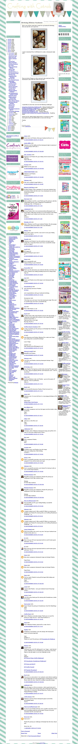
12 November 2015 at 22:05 (34, 583)
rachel (25, 586)
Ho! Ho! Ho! (12, 78)
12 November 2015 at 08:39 (34, 151)
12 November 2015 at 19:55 (33, 471)
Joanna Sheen (12, 295)
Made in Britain (13, 58)
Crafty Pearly (27, 614)
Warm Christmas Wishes (13, 67)
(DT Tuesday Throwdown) (30, 670)
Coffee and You (66, 363)
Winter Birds (65, 342)
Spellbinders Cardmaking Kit (13, 356)
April (10, 120)
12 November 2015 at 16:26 (33, 355)
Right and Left (12, 57)
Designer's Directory (14, 270)
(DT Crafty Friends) (29, 667)
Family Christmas (13, 283)
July (10, 116)
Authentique (12, 239)
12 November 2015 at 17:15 (33, 404)
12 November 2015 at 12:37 (33, 274)
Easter (10, 278)
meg (25, 278)
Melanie (26, 645)
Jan (25, 306)
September (12, 114)
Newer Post (24, 733)
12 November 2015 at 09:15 (33, 161)
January (11, 124)
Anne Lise (26, 716)
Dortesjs (26, 164)
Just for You (12, 89)
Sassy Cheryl (12, 342)
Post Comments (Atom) (34, 735)
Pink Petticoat (12, 329)
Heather (26, 629)
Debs (25, 377)
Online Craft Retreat (14, 319)
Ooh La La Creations (14, 320)
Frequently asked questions (13, 287)
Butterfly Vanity (13, 95)
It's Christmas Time (13, 73)
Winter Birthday (13, 62)
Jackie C (26, 595)
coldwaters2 (27, 209)
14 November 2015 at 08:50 (34, 682)
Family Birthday (13, 282)
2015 (9, 51)
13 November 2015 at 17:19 (33, 626)
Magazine (11, 303)
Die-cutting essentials (12, 275)
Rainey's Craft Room (29, 187)
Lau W (25, 249)
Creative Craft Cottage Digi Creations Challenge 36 (35, 113)
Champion (64, 374)
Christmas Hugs (13, 55)
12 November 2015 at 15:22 (33, 310)
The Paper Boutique (14, 365)
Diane (25, 555)
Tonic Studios (12, 371)
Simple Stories (13, 348)
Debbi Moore (12, 265)
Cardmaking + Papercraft (12, 245)
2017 (9, 49)
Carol (25, 622)
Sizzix (10, 352)
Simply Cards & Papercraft (13, 350)
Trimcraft (11, 372)
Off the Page (12, 318)
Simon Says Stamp (14, 347)
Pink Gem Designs (14, 328)
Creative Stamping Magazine (14, 262)
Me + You (64, 395)
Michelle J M (27, 222)
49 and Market (13, 236)
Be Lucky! (11, 65)
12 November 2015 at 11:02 (33, 195)
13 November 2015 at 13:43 (33, 619)
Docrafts (11, 276)
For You (64, 352)
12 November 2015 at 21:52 (33, 562)
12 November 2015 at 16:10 (33, 348)
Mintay (11, 310)
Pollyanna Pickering (14, 333)
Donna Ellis (27, 267)
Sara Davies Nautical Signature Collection (14, 340)
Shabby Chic (12, 344)
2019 (9, 46)
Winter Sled (12, 69)
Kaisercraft (12, 297)
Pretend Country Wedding (66, 406)
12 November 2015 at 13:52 (33, 283)
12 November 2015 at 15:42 (33, 323)
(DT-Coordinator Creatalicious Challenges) (35, 661)
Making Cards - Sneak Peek (13, 97)
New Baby (11, 314)
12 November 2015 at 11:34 (33, 236)
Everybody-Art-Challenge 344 (30, 111)
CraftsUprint (28, 126)
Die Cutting (12, 273)
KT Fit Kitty (27, 367)
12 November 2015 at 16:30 (33, 363)
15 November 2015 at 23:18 (33, 703)
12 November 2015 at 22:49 (33, 592)
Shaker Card (12, 345)
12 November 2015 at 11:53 (33, 246)
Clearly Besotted (13, 252)
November (11, 54)
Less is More (12, 300)
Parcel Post (12, 61)
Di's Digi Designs (13, 271)
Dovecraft (11, 277)
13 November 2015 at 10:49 (33, 600)
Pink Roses (11, 106)
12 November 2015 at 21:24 (33, 534)
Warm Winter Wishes (14, 100)
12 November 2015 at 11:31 (33, 218)
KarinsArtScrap (28, 286)
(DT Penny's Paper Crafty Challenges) (34, 658)
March (11, 122)
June (10, 118)
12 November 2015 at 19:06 (33, 434)
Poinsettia (11, 107)
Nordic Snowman (13, 86)
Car (10, 59)
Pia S (25, 675)
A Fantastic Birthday (14, 111)
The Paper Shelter (13, 366)
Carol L (26, 457)
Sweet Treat (12, 104)
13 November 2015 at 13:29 (33, 610)
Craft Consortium (13, 253)
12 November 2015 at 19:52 (33, 454)
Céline (25, 418)
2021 (9, 43)
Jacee (25, 394)
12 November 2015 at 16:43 (33, 373)
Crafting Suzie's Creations (31, 326)
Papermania (12, 326)
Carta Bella (12, 249)
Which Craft (12, 377)
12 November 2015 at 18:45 (33, 425)
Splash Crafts (12, 357)
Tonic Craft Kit (13, 370)
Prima (10, 335)
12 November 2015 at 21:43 (33, 543)
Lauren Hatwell (28, 529)
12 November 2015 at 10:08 (33, 177)
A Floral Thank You (65, 385)
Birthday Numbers (13, 64)
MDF (10, 301)
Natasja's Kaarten (28, 474)
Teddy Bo (11, 364)
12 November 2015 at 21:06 (33, 506)
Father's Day (12, 284)
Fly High (64, 321)
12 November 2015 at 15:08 (33, 303)
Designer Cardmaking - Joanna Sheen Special (12, 268)
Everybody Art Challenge (48, 639)
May (10, 119)
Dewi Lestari (27, 604)
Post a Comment (25, 731)
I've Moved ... (12, 70)
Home (39, 733)
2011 (9, 130)
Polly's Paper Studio (14, 331)
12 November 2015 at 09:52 (34, 168)
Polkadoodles (12, 330)
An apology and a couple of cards (13, 94)
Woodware (11, 379)
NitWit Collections (13, 317)
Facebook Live (12, 280)
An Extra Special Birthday (13, 103)
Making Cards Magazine (12, 305)
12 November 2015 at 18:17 (33, 415)
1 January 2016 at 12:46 (32, 728)
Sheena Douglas (13, 346)
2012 (9, 129)
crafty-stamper (28, 696)
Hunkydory (12, 294)
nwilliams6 (27, 685)
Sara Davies (12, 338)
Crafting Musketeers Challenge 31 (31, 108)
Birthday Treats (12, 83)
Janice (25, 136)
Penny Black (12, 327)
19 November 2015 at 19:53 (33, 713)
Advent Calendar (13, 238)
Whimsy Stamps (13, 378)
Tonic (10, 369)
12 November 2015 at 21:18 (33, 516)
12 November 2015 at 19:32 (33, 444)
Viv (25, 538)
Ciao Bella (11, 251)
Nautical (11, 313)
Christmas (11, 250)
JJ (24, 335)
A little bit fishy (66, 331)
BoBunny (11, 241)
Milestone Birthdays (14, 308)
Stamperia (11, 359)
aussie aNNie (27, 143)
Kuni (25, 437)
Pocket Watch (12, 87)
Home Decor (12, 292)
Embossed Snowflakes (12, 82)
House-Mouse (12, 293)
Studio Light (12, 361)
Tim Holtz (11, 368)
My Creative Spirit (14, 311)
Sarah (25, 387)
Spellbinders (12, 354)
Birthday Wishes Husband (13, 91)
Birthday (11, 240)
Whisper (26, 230)
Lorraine (26, 447)
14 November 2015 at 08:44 (34, 671)
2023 (10, 40)
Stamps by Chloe (13, 360)
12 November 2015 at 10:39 (33, 184)
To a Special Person (14, 79)
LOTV (10, 299)
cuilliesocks (27, 428)
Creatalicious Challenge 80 (29, 109)
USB (10, 373)
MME (10, 302)
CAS (10, 242)
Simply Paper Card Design (31, 402)
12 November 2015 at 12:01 (33, 256)
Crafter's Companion (14, 256)
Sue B (26, 313)
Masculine (11, 307)
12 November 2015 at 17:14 (33, 383)
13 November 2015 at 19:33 (33, 642)
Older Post (54, 733)
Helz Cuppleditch (13, 291)
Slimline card (12, 353)
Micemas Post (12, 99)
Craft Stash (12, 254)
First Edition (12, 285)
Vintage (11, 376)
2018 (9, 47)
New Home (12, 316)
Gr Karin (26, 290)
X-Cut (10, 380)
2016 (9, 50)
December (12, 53)
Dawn (25, 575)
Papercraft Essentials (12, 324)
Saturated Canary (13, 343)
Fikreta (26, 259)
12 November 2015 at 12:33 (33, 264)
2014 (9, 126)
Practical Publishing (14, 334)
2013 (9, 127)
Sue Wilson (12, 362)
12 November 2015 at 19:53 (33, 462)
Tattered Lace (12, 363)
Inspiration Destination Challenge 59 (31, 107)
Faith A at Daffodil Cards (30, 706)
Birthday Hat (12, 74)
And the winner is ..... (14, 71)
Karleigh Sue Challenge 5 (28, 110)
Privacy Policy (62, 26)
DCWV (11, 264)
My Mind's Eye (13, 312)
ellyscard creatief (28, 351)
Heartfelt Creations (14, 290)
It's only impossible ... (66, 311)
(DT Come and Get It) (29, 664)
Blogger (16, 382)
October (11, 112)
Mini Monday (12, 309)
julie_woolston (28, 154)
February (11, 123)
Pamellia (26, 239)
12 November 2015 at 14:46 (33, 294)
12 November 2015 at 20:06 (34, 484)
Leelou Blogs (42, 742)
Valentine (11, 374)
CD (10, 243)
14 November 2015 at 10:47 (33, 693)
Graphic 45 (12, 288)
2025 (10, 39)
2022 (10, 42)
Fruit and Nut (12, 85)
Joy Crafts (12, 296)
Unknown (26, 180)
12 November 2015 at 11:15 (33, 205)
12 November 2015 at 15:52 (33, 332)
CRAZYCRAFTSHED (29, 171)
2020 (10, 44)
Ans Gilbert (27, 407)
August (11, 115)
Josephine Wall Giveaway (12, 76)
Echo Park (11, 279)
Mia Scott (26, 199)
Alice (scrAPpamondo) (30, 500)
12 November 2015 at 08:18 (33, 139)
